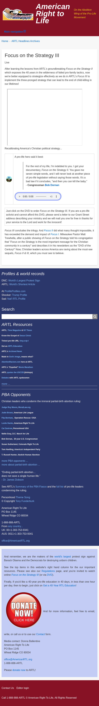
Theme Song (23, 497)
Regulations (48, 571)
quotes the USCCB (15, 372)
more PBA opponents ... (15, 461)
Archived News (15, 351)
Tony (18, 501)
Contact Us (8, 688)
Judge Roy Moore (9, 407)
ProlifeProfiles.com (15, 291)
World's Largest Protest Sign (24, 280)
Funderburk (27, 501)
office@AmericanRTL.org (16, 540)
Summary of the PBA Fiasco (31, 486)
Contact (40, 634)
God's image (14, 357)
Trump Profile (19, 295)
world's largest (62, 556)
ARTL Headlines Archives (26, 41)
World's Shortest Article (22, 284)
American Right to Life (53, 13)
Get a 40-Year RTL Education (59, 585)
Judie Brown (7, 413)
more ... (6, 383)
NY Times (27, 330)
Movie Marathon (26, 367)
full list (59, 486)
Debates (5, 378)
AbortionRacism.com (11, 362)
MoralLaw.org (24, 407)
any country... (15, 526)
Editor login (22, 688)
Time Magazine (14, 330)
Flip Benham (7, 418)
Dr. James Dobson (13, 479)
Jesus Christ (25, 336)
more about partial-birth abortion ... (21, 464)
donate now (18, 670)
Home (5, 41)
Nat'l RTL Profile (16, 298)
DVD (49, 574)
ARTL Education (15, 346)
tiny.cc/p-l (24, 341)
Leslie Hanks (7, 423)
